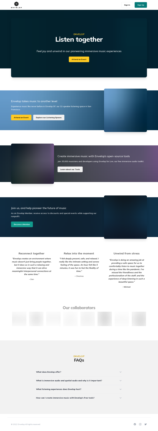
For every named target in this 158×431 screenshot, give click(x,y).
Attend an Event (79, 59)
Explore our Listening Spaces (49, 117)
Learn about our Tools (70, 169)
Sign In (127, 5)
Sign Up (140, 5)
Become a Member (22, 224)
